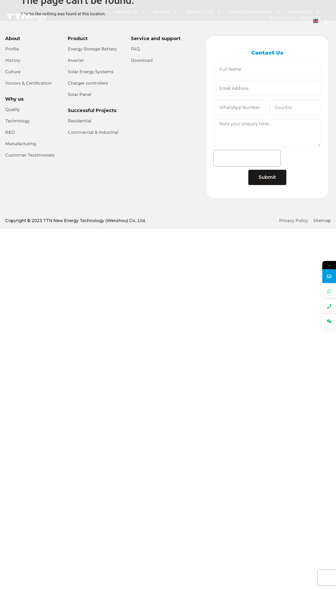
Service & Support (255, 11)
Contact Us (203, 11)
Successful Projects (295, 17)
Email (319, 290)
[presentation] (247, 158)
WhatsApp (319, 304)
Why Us (165, 11)
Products (305, 11)
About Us (130, 11)
